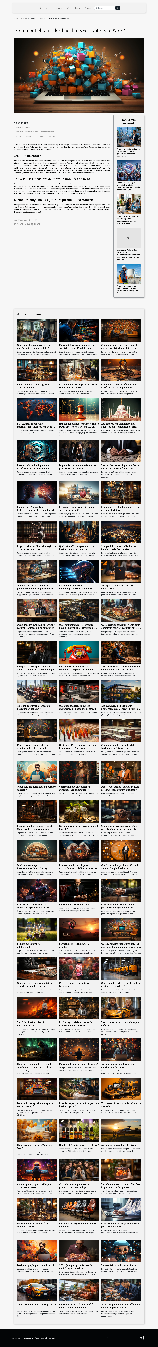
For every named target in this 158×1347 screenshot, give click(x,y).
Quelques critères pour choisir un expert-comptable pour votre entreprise (35, 986)
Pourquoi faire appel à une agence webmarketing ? (35, 1105)
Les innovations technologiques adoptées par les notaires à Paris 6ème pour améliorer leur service (119, 426)
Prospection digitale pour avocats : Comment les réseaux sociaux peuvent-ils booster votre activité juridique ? (35, 830)
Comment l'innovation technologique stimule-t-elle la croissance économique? (75, 588)
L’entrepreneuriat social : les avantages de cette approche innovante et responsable (32, 748)
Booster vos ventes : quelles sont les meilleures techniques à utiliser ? (120, 788)
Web (68, 8)
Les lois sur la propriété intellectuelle (30, 945)
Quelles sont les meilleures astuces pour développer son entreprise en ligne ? (120, 947)
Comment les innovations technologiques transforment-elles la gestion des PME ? (128, 219)
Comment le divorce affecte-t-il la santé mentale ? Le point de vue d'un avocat (121, 387)
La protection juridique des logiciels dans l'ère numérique (36, 548)
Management (57, 8)
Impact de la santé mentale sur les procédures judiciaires (77, 467)
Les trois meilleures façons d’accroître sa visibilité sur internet (78, 867)
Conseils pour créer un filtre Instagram (74, 985)
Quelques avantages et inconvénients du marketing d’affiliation (32, 868)
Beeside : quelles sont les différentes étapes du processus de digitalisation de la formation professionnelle (120, 1309)
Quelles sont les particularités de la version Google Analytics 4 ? (120, 867)
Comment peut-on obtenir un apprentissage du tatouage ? (74, 788)
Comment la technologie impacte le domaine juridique (120, 509)
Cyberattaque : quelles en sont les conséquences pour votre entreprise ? (36, 1067)
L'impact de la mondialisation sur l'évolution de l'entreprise (119, 548)
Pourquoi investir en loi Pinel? (75, 904)
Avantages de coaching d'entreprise (120, 1145)
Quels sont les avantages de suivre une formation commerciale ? (35, 347)
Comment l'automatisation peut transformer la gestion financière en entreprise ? (128, 152)
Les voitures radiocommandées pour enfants (120, 1024)
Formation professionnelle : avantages (74, 945)
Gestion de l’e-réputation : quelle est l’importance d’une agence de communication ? (78, 748)
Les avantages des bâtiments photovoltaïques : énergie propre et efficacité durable (120, 709)
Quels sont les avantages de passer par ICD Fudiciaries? (120, 1225)
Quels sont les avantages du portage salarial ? (36, 788)
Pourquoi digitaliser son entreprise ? (79, 1064)
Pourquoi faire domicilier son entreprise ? (117, 587)
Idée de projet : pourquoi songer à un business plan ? (79, 1105)
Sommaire (22, 122)
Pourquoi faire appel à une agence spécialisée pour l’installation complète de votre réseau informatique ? (77, 350)
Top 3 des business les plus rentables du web (31, 1024)
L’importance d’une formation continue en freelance (117, 1066)
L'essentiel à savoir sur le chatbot (119, 1265)
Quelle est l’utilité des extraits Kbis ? (79, 1145)
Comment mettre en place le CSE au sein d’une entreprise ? (78, 386)
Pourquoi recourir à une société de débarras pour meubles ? (77, 1306)
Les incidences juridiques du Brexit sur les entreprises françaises (120, 467)
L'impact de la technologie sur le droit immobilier (34, 386)
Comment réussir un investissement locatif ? (78, 827)
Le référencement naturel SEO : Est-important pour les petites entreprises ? (120, 1187)
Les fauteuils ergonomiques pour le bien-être (78, 1225)
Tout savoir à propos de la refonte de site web (121, 1105)
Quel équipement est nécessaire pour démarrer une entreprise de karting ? (77, 628)
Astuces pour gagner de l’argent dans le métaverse (34, 1186)
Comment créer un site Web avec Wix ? (34, 1147)
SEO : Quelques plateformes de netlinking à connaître (75, 1267)
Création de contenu (22, 127)
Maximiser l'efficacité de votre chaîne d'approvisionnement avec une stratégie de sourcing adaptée (128, 254)
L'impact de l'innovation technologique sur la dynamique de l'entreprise (36, 510)
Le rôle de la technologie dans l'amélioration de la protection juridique (33, 468)
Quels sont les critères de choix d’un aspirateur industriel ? (120, 985)
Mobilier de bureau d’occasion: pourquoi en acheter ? (34, 707)
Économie (43, 8)
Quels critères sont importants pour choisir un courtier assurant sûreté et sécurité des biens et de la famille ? (120, 629)
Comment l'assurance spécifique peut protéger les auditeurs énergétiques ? (128, 289)
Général (88, 8)
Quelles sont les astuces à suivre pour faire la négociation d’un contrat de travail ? (118, 907)
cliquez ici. (87, 163)
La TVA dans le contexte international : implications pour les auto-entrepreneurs (36, 426)
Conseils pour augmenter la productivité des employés (74, 1186)
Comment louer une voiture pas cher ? (36, 1306)
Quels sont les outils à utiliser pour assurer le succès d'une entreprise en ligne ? (36, 628)
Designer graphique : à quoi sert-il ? (36, 1265)
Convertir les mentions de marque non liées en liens (34, 132)
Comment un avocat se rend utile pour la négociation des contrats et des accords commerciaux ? (120, 829)
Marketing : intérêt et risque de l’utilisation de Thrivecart (75, 1024)
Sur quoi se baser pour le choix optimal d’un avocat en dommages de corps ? (35, 669)
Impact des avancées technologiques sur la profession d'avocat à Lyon (79, 425)
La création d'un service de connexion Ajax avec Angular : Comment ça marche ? (33, 907)
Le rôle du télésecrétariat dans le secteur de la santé (76, 509)
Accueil (16, 19)
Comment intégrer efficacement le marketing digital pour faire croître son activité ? (120, 348)
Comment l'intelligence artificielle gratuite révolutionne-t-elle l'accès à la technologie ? (128, 186)
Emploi (77, 8)
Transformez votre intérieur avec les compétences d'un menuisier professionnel (120, 669)
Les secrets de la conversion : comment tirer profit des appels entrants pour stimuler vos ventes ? (78, 669)
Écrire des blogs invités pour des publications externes (35, 136)
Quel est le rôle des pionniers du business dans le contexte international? (76, 549)
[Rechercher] (104, 8)
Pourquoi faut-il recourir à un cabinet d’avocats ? (33, 1225)
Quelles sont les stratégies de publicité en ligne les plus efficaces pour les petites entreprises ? (36, 588)
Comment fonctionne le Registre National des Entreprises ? (118, 747)
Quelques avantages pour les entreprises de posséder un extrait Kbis (77, 709)
